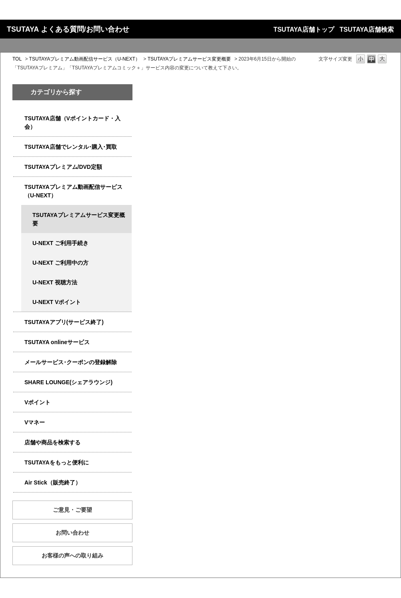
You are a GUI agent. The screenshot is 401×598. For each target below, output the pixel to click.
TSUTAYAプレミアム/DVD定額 (63, 167)
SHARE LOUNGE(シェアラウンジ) (68, 382)
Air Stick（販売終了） (52, 482)
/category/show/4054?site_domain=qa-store (18, 147)
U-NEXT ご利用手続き (60, 243)
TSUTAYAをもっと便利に (56, 462)
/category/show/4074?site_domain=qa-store (18, 402)
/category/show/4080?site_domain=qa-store (18, 362)
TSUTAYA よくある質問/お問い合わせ (68, 29)
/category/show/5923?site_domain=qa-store (18, 187)
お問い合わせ (72, 532)
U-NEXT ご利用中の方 (60, 262)
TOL (17, 59)
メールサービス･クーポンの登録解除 (70, 362)
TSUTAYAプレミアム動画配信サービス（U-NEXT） (84, 59)
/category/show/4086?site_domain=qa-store (18, 442)
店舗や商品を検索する (52, 442)
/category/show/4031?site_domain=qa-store (18, 167)
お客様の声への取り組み (72, 555)
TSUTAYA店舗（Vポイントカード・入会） (72, 122)
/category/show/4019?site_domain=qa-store (18, 322)
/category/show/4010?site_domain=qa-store (18, 342)
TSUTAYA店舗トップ (303, 29)
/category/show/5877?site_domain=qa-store (18, 382)
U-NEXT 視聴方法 (54, 282)
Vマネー (34, 422)
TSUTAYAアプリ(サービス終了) (64, 322)
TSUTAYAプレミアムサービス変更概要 (189, 59)
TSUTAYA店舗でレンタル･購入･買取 (70, 147)
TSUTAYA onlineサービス (57, 342)
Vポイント (37, 402)
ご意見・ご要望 (72, 510)
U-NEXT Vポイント (56, 302)
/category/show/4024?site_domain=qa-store (18, 462)
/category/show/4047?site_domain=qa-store (18, 118)
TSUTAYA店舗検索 (367, 29)
